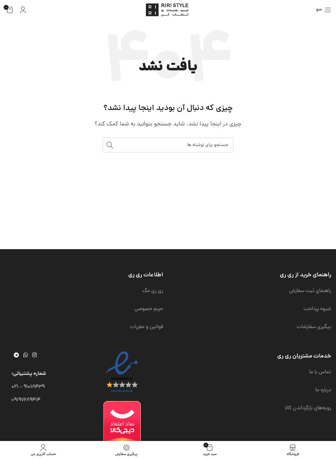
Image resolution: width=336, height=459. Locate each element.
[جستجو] (168, 145)
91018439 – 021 (28, 387)
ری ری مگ (152, 291)
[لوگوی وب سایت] (168, 10)
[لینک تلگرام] (16, 355)
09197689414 (25, 400)
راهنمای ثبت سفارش (310, 291)
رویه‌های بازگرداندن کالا (308, 408)
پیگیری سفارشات (314, 327)
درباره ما (323, 390)
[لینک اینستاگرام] (34, 355)
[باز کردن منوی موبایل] (323, 9)
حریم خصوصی (149, 309)
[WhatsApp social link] (25, 355)
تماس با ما (320, 372)
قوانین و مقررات (146, 327)
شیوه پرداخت (317, 309)
